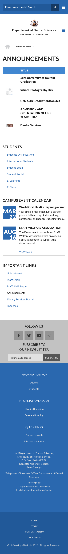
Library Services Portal (20, 299)
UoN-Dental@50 (34, 532)
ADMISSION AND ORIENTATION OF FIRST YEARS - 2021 (36, 113)
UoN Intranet (14, 273)
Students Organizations (20, 154)
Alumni (34, 382)
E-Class (11, 187)
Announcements (16, 292)
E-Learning (13, 180)
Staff (34, 526)
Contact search (34, 435)
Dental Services (30, 125)
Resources (35, 537)
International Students (20, 161)
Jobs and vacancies (34, 441)
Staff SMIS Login (17, 286)
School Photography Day (36, 90)
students (34, 388)
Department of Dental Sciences (34, 30)
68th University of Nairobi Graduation (37, 79)
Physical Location (34, 408)
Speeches (12, 305)
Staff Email (13, 279)
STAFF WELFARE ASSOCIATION (40, 227)
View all (24, 251)
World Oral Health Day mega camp (42, 207)
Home (34, 521)
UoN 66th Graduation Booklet (40, 101)
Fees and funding (34, 415)
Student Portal (15, 174)
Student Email (15, 167)
